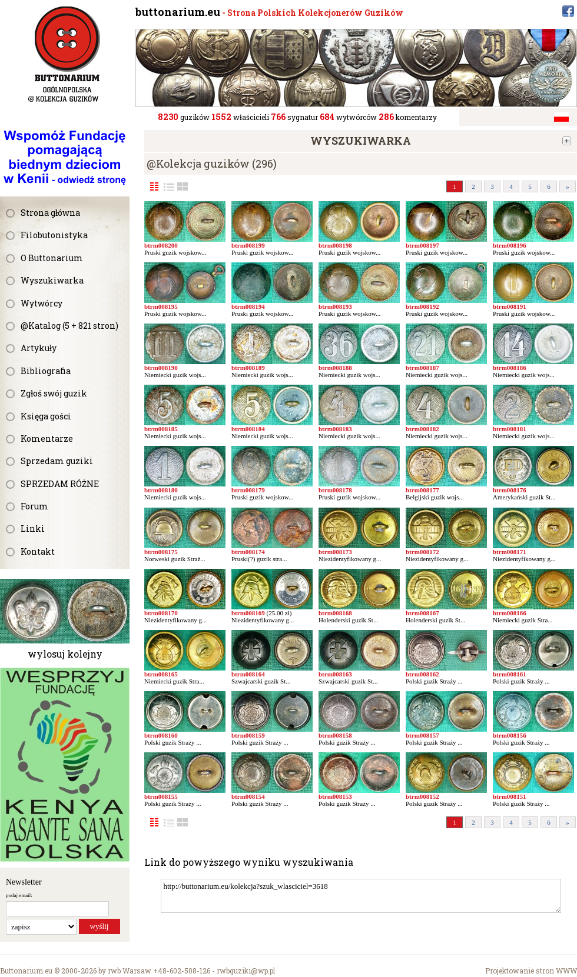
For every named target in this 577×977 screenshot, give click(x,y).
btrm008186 (509, 367)
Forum (34, 506)
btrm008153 (335, 796)
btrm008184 (248, 428)
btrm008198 (335, 245)
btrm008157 (422, 735)
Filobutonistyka (54, 235)
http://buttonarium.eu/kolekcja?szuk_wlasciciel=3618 (361, 896)
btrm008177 (422, 489)
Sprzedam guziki (57, 460)
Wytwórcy (41, 303)
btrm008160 (161, 735)
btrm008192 (422, 306)
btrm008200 (161, 245)
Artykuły (39, 348)
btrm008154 (248, 796)
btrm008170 (161, 612)
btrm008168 (335, 612)
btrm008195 (161, 306)
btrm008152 (422, 796)
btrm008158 (335, 735)
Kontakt (38, 551)
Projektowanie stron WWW (531, 970)
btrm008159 (248, 735)
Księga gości (46, 416)
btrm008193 (335, 306)
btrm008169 (248, 612)
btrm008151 (509, 796)
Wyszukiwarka (52, 280)
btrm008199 (248, 245)
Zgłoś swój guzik (54, 393)
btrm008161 (509, 674)
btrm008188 (335, 367)
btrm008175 (161, 551)
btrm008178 (335, 489)
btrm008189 (248, 367)
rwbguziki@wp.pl (246, 970)
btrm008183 (335, 428)
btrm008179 (248, 489)
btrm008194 (248, 306)
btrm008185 (161, 428)
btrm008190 (161, 367)
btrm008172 (422, 551)
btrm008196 (509, 245)
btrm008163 (335, 674)
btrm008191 (509, 306)
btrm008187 (422, 367)
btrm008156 (509, 735)
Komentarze (47, 438)
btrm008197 (422, 245)
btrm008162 (422, 674)
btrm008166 (509, 612)
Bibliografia (46, 370)
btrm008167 (422, 612)
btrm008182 (422, 428)
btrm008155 (161, 796)
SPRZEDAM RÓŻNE (60, 483)
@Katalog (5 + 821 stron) (69, 325)
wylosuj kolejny (65, 654)
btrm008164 (248, 674)
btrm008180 (161, 489)
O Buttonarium (52, 258)
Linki (33, 528)
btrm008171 (509, 551)
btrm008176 (509, 489)
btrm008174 (248, 551)
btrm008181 (509, 428)
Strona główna (50, 212)
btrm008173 (335, 551)
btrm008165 (161, 674)
